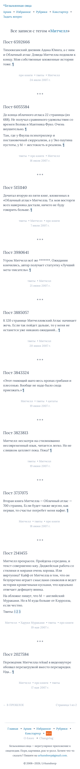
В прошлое (15, 705)
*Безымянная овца (17, 6)
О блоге (29, 738)
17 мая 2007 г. (40, 687)
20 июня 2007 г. (40, 346)
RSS (48, 733)
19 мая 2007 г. (40, 627)
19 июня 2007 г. (40, 406)
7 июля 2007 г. (40, 225)
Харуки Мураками (33, 622)
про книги (26, 75)
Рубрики (42, 12)
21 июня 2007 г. (40, 285)
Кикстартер (60, 12)
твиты (40, 75)
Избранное (24, 12)
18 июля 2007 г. (40, 160)
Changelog (46, 738)
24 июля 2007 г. (40, 80)
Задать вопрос (12, 16)
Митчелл (59, 30)
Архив (7, 12)
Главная (13, 728)
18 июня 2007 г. (40, 526)
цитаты (53, 401)
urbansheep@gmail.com (52, 755)
